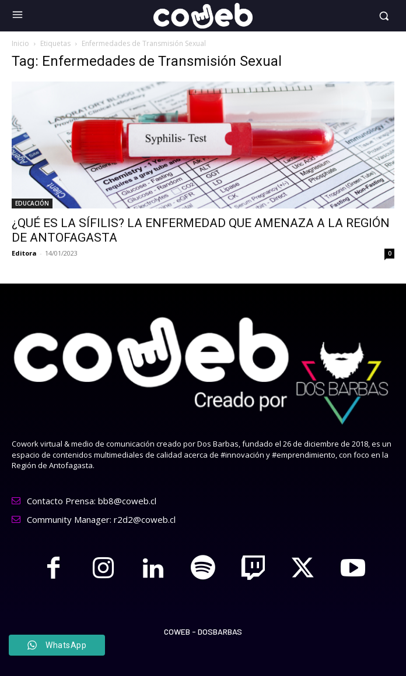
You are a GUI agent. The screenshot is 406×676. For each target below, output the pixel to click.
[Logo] (203, 16)
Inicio (20, 43)
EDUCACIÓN (32, 203)
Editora (24, 253)
